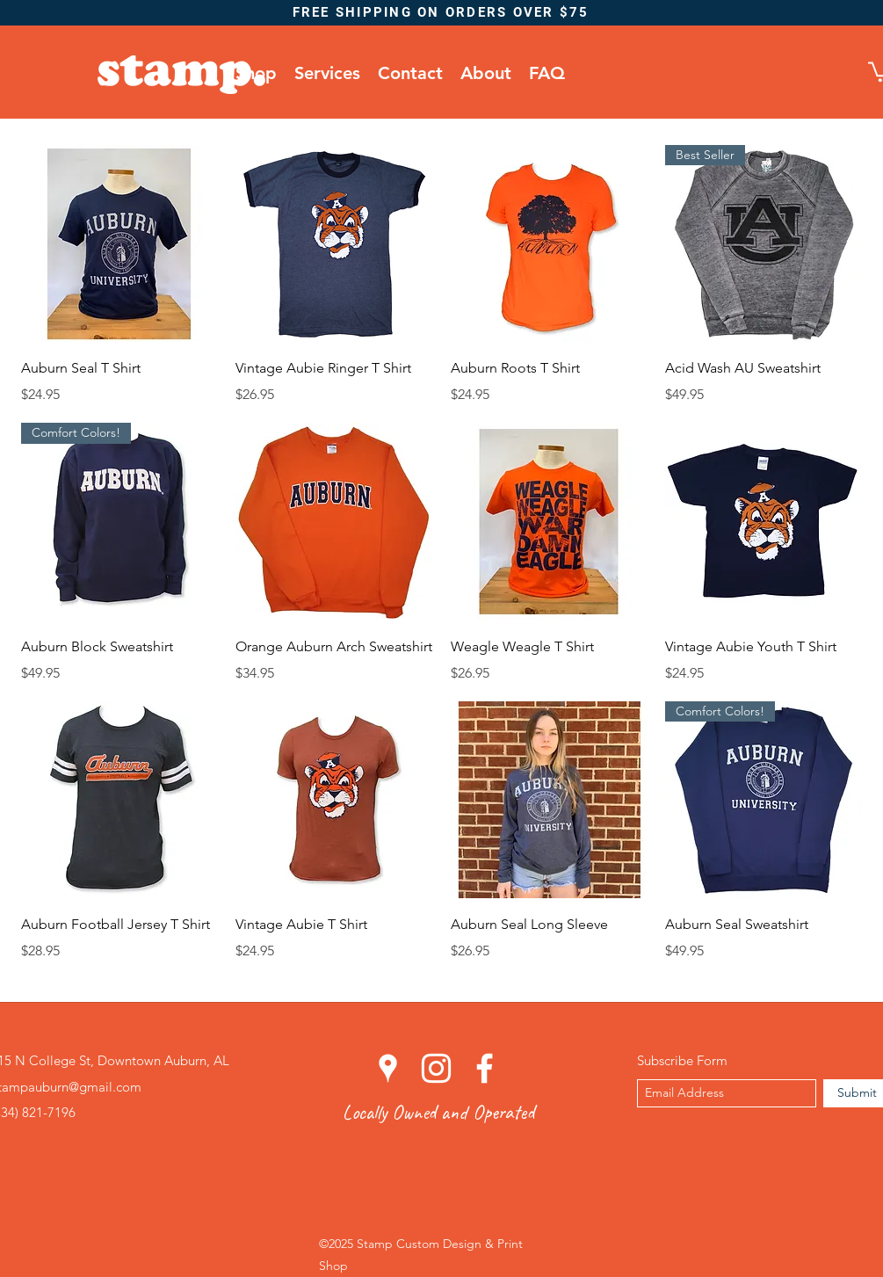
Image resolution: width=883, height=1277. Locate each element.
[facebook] (484, 1068)
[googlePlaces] (388, 1068)
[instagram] (436, 1068)
